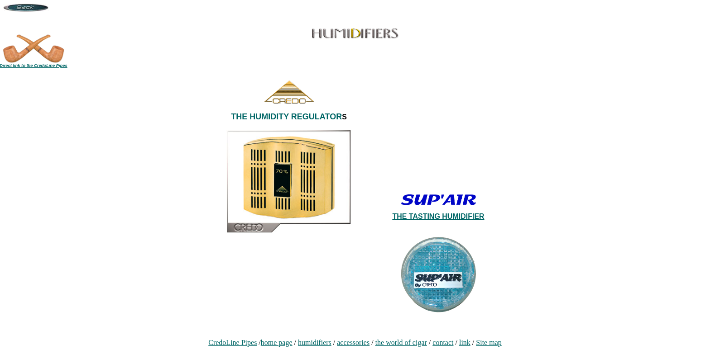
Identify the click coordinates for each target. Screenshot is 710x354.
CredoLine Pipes (232, 342)
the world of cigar (401, 342)
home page (277, 342)
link (464, 342)
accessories (353, 342)
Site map (488, 342)
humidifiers (314, 342)
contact (442, 342)
